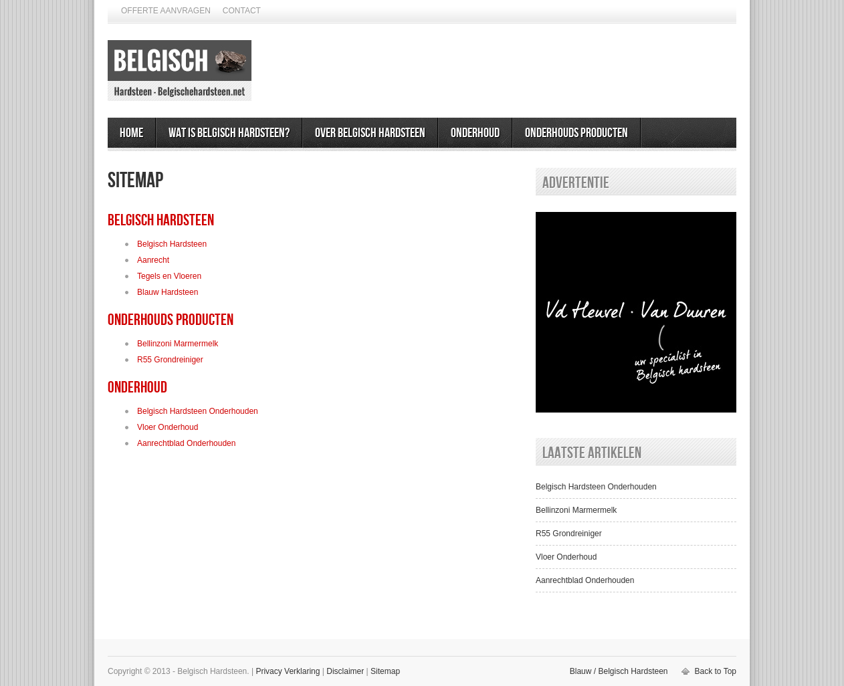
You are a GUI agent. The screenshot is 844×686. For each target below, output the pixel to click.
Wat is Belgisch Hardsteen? (229, 133)
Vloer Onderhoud (167, 427)
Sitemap (385, 671)
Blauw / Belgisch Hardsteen (619, 671)
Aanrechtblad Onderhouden (186, 443)
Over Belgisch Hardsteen (370, 133)
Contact (242, 10)
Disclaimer (345, 671)
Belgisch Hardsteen (161, 220)
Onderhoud (475, 133)
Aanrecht (153, 260)
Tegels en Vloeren (169, 276)
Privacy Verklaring (287, 671)
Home (131, 133)
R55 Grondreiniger (170, 359)
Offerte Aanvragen (166, 10)
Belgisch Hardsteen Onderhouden (197, 411)
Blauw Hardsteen (167, 292)
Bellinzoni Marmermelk (177, 343)
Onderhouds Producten (576, 133)
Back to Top (715, 671)
